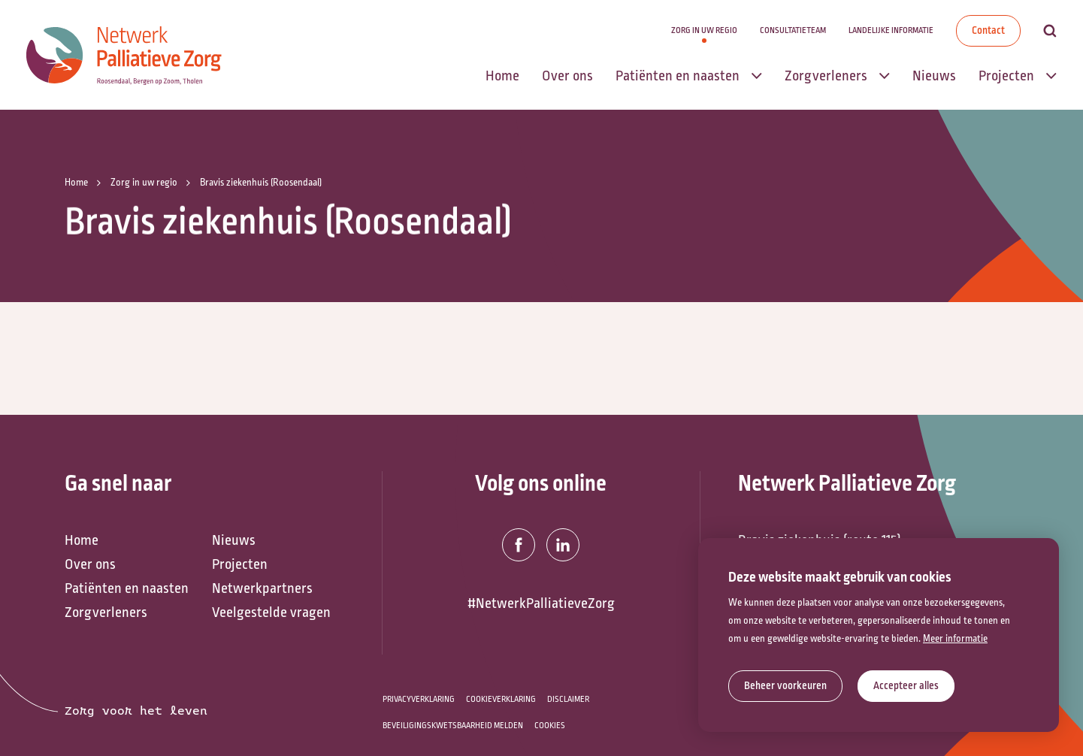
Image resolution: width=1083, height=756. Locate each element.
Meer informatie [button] (955, 639)
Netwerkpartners (262, 588)
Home (81, 540)
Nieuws (234, 540)
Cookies (549, 725)
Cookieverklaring (501, 699)
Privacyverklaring (419, 699)
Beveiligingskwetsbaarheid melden (453, 725)
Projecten (240, 564)
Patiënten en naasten (127, 588)
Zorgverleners (106, 612)
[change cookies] (785, 686)
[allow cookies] (906, 686)
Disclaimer (568, 699)
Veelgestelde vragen (271, 612)
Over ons (90, 564)
